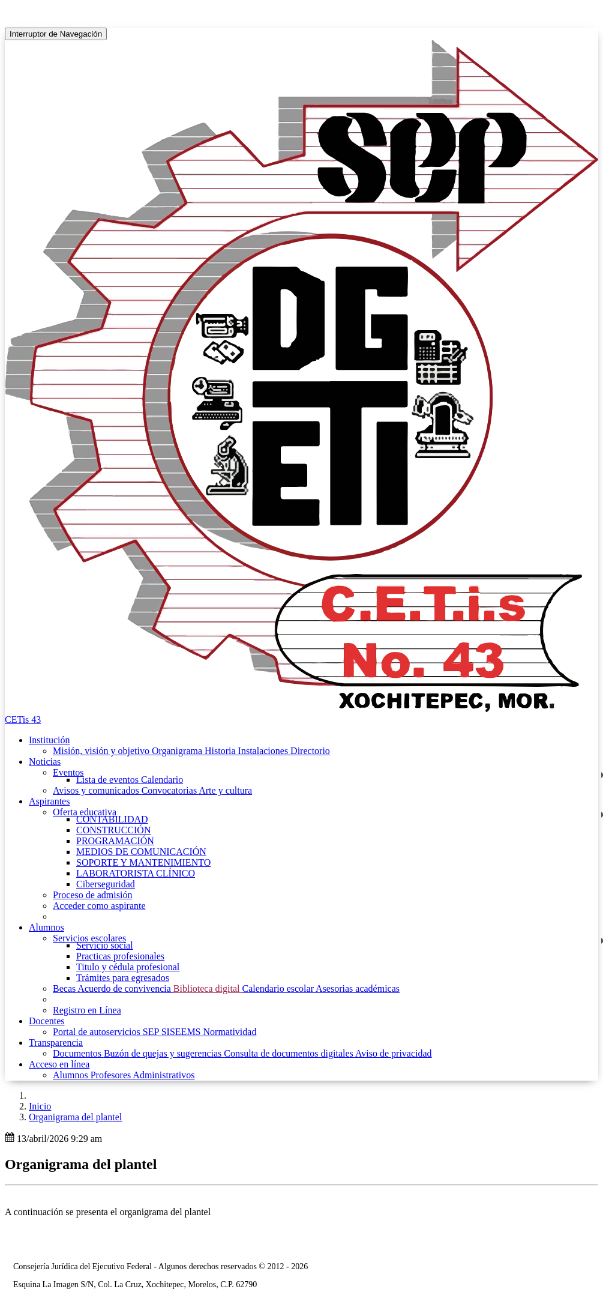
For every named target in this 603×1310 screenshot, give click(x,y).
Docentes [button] (47, 1021)
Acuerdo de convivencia (125, 988)
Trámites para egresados (122, 978)
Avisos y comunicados (97, 790)
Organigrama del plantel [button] (75, 1117)
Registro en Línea (87, 1010)
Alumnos (72, 1075)
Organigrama (178, 751)
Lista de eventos (108, 779)
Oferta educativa (84, 812)
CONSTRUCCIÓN (113, 830)
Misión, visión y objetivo (102, 751)
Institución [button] (49, 740)
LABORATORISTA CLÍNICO (135, 873)
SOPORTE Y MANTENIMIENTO (143, 862)
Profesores (112, 1075)
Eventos (68, 772)
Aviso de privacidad (393, 1053)
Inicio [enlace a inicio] (40, 1106)
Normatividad (230, 1032)
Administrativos (163, 1075)
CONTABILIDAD (112, 819)
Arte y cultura (225, 790)
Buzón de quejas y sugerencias (164, 1053)
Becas (65, 988)
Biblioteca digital (207, 988)
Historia (221, 751)
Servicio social (104, 945)
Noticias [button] (45, 761)
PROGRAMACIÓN (115, 841)
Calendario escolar (279, 988)
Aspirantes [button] (49, 801)
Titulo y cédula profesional (127, 967)
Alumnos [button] (46, 927)
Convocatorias (170, 790)
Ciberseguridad (105, 884)
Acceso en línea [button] (59, 1064)
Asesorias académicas (358, 988)
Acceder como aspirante (99, 906)
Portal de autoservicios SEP (107, 1032)
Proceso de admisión (92, 895)
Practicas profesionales (120, 956)
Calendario (162, 779)
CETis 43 (23, 719)
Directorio (310, 751)
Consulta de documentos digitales (289, 1053)
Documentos (78, 1053)
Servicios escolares (89, 938)
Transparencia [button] (56, 1042)
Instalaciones (264, 751)
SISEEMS (182, 1032)
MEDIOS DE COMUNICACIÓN (141, 852)
